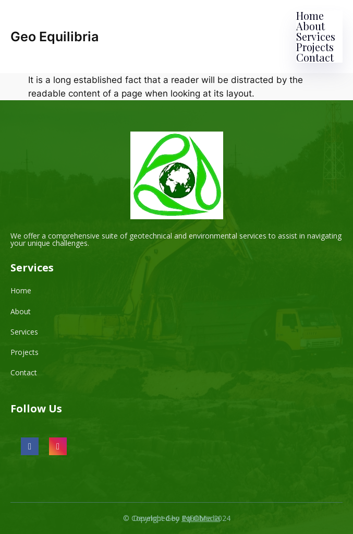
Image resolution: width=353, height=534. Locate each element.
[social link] (30, 446)
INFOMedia (200, 518)
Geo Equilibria (54, 36)
